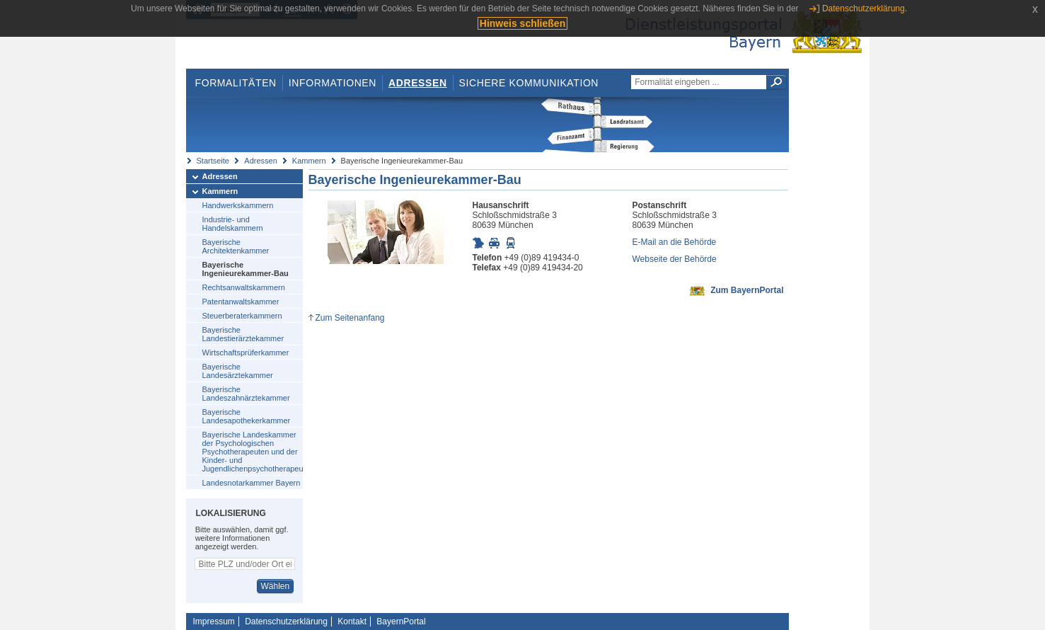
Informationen (332, 82)
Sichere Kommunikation (529, 82)
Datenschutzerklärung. (864, 8)
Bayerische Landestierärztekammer (243, 334)
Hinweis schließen (522, 23)
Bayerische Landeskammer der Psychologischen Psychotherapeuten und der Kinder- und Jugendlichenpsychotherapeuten (252, 451)
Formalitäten (235, 82)
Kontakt (351, 621)
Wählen (274, 586)
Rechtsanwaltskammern (243, 287)
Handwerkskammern (238, 205)
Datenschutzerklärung (286, 621)
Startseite (213, 160)
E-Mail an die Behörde (675, 242)
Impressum (214, 621)
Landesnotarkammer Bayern (251, 483)
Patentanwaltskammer (240, 301)
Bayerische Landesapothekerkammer (246, 416)
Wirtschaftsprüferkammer (245, 352)
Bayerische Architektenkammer (236, 246)
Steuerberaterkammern (242, 315)
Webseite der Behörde (675, 259)
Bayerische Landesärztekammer (237, 370)
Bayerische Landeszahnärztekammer (246, 393)
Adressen (417, 82)
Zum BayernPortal (746, 290)
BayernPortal (400, 621)
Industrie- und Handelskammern (232, 223)
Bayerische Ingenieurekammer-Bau (245, 268)
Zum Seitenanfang (349, 318)
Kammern (309, 160)
